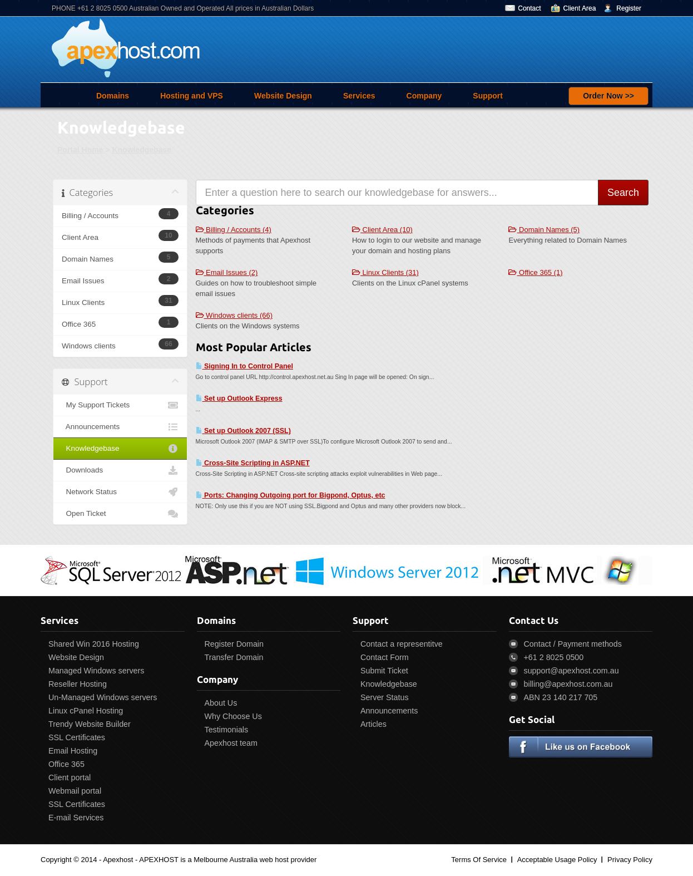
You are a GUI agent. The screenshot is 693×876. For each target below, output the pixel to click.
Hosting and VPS (191, 95)
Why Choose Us (233, 716)
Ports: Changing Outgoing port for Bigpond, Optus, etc (290, 495)
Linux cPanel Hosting (85, 710)
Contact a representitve (401, 643)
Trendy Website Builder (89, 724)
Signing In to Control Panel (244, 366)
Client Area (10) (382, 229)
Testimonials (227, 729)
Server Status (384, 697)
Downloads (120, 470)
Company (424, 95)
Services (359, 95)
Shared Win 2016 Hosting (93, 643)
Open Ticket (120, 513)
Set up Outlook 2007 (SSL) (243, 431)
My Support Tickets (120, 405)
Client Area (579, 8)
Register (628, 8)
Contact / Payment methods (573, 643)
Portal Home (80, 149)
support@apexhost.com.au (571, 670)
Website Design (283, 95)
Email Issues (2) (227, 272)
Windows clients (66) (234, 315)
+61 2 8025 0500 (554, 657)
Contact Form (384, 657)
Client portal (69, 777)
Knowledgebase (141, 149)
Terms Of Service (479, 859)
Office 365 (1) (535, 272)
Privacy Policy (629, 859)
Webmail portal (74, 790)
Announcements (120, 427)
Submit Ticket (384, 670)
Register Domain (234, 643)
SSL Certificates (76, 737)
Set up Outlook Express (239, 398)
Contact (529, 8)
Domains (112, 95)
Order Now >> (608, 95)
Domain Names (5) (544, 229)
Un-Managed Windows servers (102, 697)
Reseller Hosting (77, 684)
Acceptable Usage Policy (557, 859)
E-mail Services (75, 817)
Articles (373, 724)
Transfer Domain (234, 657)
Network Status (120, 492)
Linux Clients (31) (385, 272)
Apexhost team (231, 743)
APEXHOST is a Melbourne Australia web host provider (227, 859)
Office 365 (66, 764)
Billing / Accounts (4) (233, 229)
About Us (221, 702)
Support (488, 95)
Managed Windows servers (96, 670)
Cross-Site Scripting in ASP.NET (253, 463)
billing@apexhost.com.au (568, 684)
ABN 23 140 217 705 (561, 697)
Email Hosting (72, 750)
